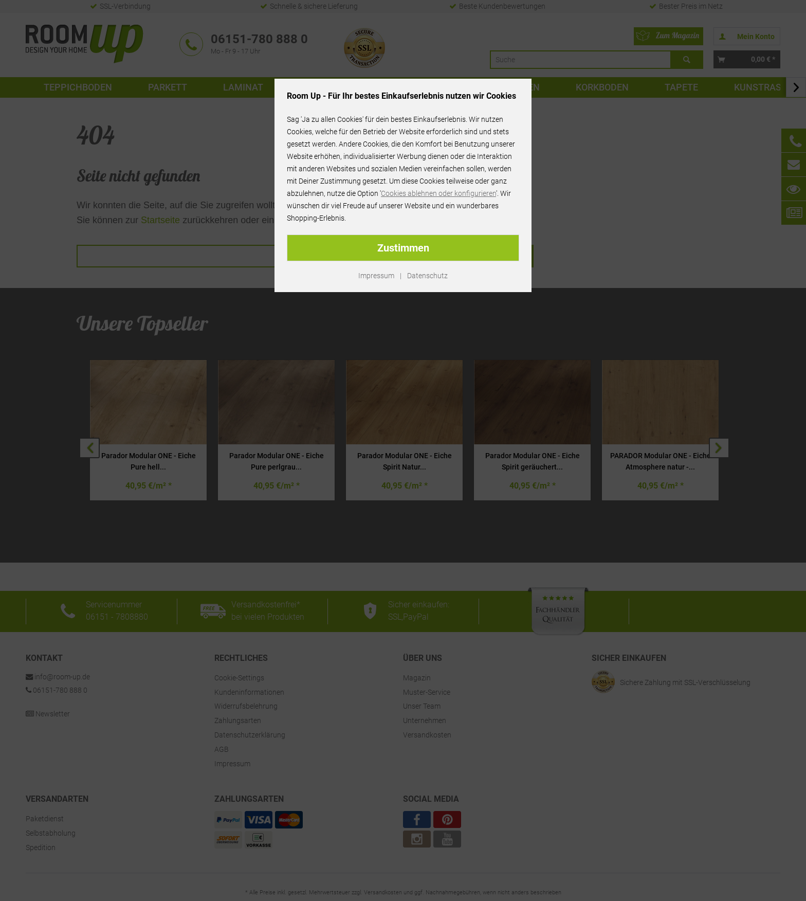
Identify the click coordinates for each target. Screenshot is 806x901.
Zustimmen (403, 248)
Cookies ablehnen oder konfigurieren (438, 193)
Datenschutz (427, 276)
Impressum (376, 276)
